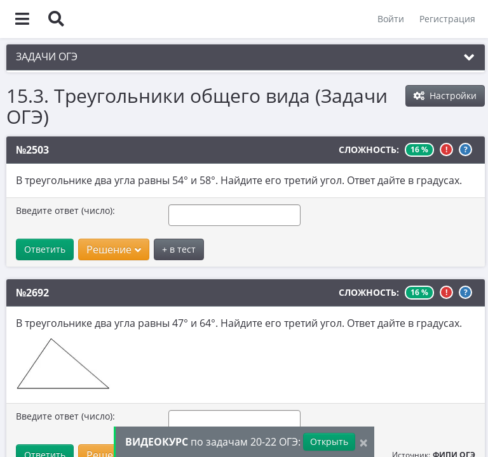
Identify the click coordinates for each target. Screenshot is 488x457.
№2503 (32, 150)
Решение (113, 249)
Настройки (445, 95)
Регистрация (447, 19)
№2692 (32, 293)
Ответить (44, 249)
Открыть (329, 441)
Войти (390, 19)
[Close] (363, 442)
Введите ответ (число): (65, 210)
